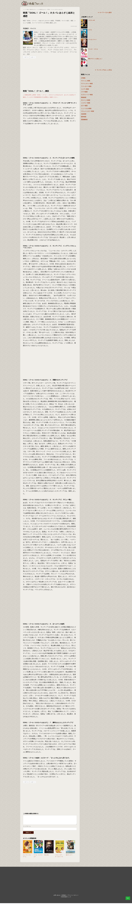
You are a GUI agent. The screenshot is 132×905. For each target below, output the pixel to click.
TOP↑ (127, 898)
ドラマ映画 (84, 92)
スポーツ (32, 57)
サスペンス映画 (85, 100)
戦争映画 (83, 116)
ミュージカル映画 (86, 108)
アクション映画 (85, 80)
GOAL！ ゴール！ (39, 32)
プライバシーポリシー (72, 897)
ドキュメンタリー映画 (87, 111)
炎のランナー (69, 856)
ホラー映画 (84, 105)
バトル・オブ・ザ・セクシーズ (59, 857)
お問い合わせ (57, 897)
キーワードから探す (105, 12)
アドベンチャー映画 (87, 83)
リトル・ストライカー (38, 857)
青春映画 (83, 97)
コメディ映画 (85, 89)
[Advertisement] (50, 74)
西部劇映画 (84, 119)
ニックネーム (27, 828)
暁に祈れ (46, 856)
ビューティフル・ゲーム (27, 857)
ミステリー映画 (85, 103)
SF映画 (83, 78)
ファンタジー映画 (86, 86)
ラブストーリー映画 (87, 94)
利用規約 (64, 897)
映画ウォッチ (32, 3)
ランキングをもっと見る (104, 70)
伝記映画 (83, 114)
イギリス (26, 57)
